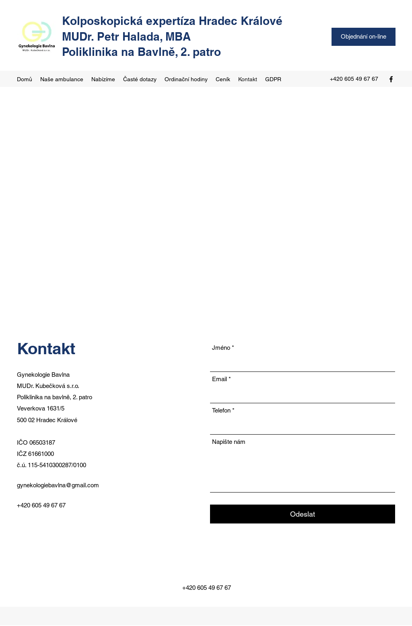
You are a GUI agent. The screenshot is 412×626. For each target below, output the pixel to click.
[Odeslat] (302, 514)
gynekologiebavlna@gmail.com (58, 485)
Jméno (221, 348)
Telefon (221, 410)
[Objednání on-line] (364, 37)
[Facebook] (391, 79)
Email (219, 379)
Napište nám (228, 442)
